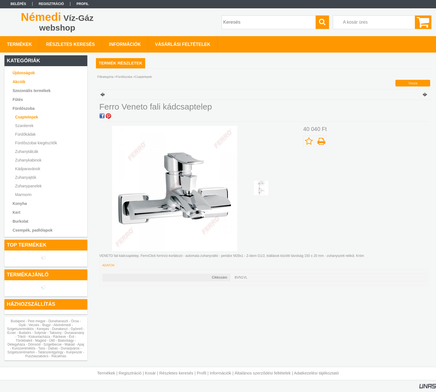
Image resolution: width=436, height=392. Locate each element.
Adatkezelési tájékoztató (316, 373)
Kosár (150, 373)
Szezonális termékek (32, 90)
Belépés (18, 4)
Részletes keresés (176, 373)
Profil (201, 373)
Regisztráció (130, 373)
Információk (220, 373)
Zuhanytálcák (26, 151)
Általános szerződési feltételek (263, 373)
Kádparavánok (27, 169)
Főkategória (105, 76)
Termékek (106, 373)
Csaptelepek (26, 117)
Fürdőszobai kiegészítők (36, 143)
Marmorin (23, 194)
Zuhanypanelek (28, 186)
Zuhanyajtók (25, 177)
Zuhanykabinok (28, 160)
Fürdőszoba (124, 76)
